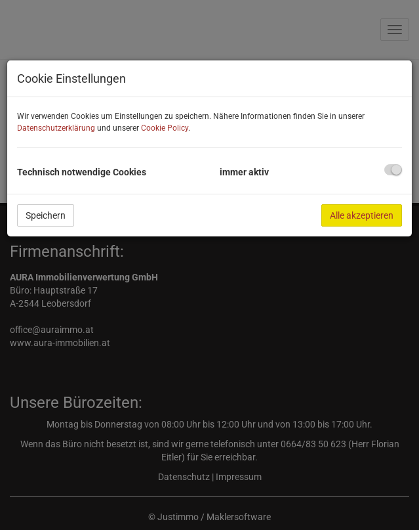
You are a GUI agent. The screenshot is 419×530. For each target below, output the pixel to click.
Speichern (46, 215)
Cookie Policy (164, 128)
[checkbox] (393, 169)
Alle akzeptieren (361, 215)
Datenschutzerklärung (56, 128)
